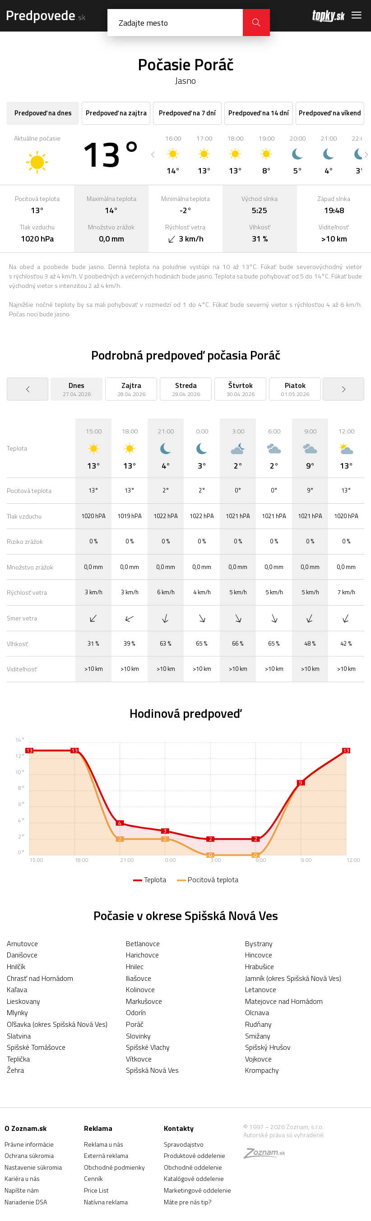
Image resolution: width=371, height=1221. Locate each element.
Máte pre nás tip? (188, 1202)
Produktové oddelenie (194, 1155)
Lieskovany (23, 1001)
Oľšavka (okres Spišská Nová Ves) (57, 1024)
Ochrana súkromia (29, 1155)
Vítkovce (139, 1058)
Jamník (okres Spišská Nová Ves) (293, 978)
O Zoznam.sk (25, 1128)
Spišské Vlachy (148, 1047)
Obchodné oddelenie (193, 1167)
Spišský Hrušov (268, 1047)
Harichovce (142, 954)
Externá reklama (106, 1155)
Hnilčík (16, 966)
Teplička (18, 1058)
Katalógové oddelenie (194, 1178)
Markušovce (144, 1001)
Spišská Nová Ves (152, 1070)
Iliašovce (138, 978)
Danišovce (22, 954)
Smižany (257, 1035)
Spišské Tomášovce (36, 1047)
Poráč (135, 1024)
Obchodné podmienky (114, 1167)
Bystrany (259, 943)
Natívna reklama (106, 1202)
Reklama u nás (103, 1144)
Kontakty (179, 1128)
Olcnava (257, 1012)
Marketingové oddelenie (197, 1190)
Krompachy (262, 1070)
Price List (96, 1190)
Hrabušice (259, 966)
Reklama (98, 1128)
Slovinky (138, 1035)
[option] (173, 154)
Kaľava (17, 989)
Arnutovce (22, 943)
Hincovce (258, 954)
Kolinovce (140, 989)
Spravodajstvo (184, 1144)
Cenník (93, 1178)
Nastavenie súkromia (33, 1167)
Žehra (15, 1070)
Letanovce (260, 989)
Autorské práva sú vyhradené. (284, 1134)
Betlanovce (143, 943)
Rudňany (258, 1024)
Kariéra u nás (22, 1178)
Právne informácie (29, 1144)
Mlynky (17, 1012)
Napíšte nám (22, 1190)
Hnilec (135, 966)
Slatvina (19, 1035)
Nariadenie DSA (26, 1202)
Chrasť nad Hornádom (40, 978)
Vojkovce (258, 1058)
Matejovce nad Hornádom (284, 1001)
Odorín (136, 1012)
